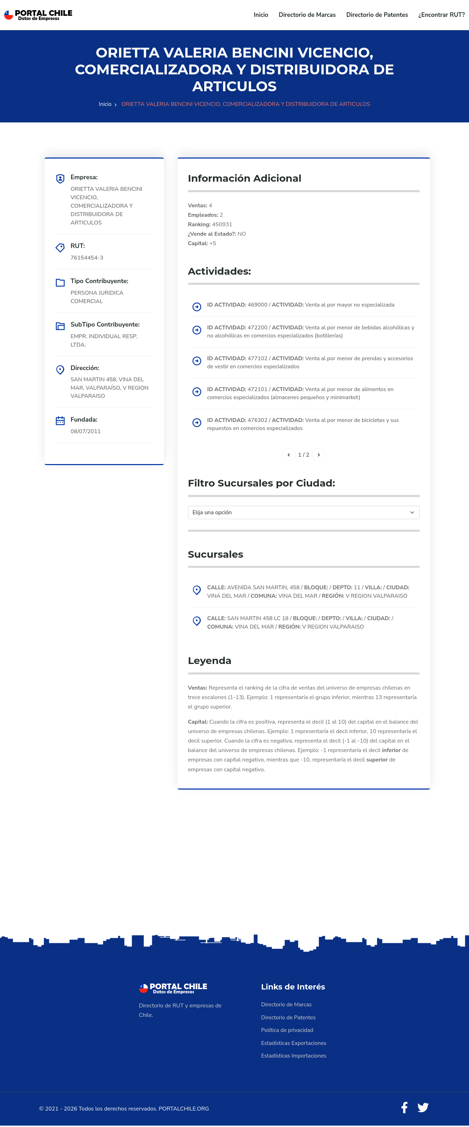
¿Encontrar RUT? (442, 15)
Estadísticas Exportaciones (294, 1044)
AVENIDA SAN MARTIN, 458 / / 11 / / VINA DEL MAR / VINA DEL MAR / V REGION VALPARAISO (310, 593)
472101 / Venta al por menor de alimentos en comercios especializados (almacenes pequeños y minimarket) (302, 394)
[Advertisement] (235, 879)
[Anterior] (289, 456)
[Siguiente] (319, 456)
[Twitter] (423, 1109)
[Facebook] (404, 1109)
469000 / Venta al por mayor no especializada (303, 305)
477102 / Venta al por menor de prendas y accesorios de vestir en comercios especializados (298, 363)
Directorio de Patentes (377, 15)
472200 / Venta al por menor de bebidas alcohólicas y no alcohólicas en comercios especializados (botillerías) (310, 332)
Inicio (261, 15)
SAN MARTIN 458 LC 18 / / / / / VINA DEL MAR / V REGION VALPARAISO (302, 625)
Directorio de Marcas (307, 15)
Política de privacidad (288, 1031)
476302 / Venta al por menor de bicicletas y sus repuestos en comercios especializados (305, 425)
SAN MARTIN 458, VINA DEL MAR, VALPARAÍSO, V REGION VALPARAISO (110, 388)
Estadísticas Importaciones (294, 1057)
